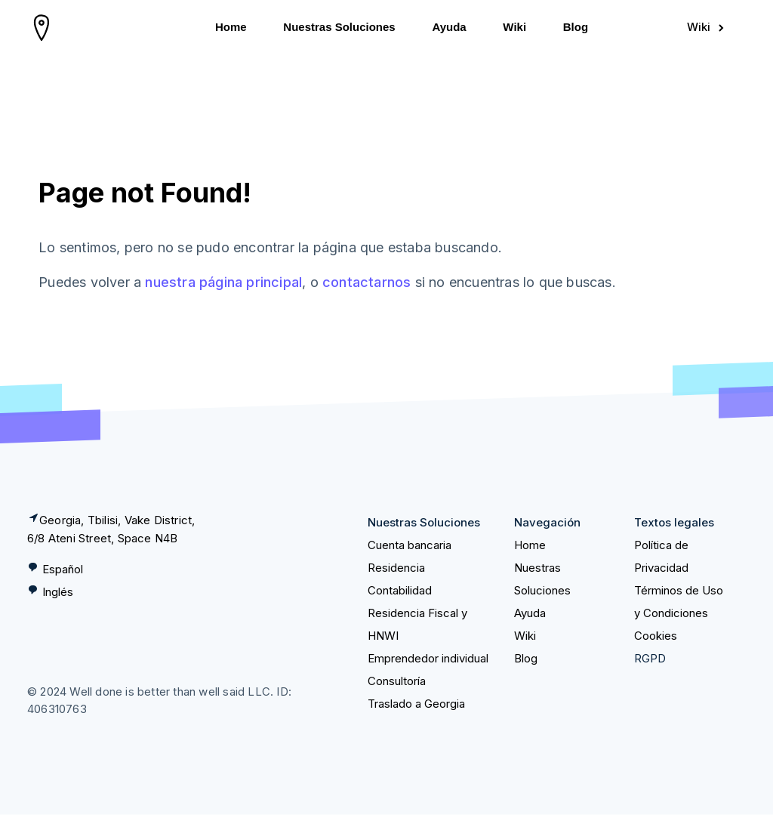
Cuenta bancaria (409, 545)
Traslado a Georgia (416, 703)
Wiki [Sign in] (706, 27)
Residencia (396, 567)
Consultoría (397, 681)
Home (231, 26)
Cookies (655, 635)
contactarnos (366, 282)
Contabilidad (400, 590)
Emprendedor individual (428, 658)
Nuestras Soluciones (339, 26)
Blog (575, 26)
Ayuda (449, 26)
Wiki (514, 26)
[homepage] (42, 27)
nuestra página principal (223, 282)
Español (62, 569)
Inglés (57, 592)
